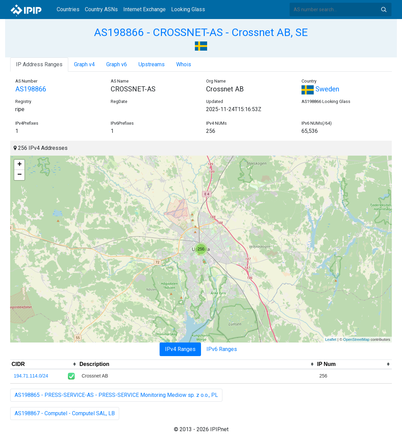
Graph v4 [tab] (84, 64)
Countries (68, 9)
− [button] (19, 175)
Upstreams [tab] (152, 64)
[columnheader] (44, 364)
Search (383, 9)
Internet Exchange (144, 9)
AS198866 (30, 89)
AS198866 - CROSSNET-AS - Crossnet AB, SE (201, 32)
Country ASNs (101, 9)
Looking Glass (188, 9)
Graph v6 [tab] (116, 64)
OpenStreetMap (356, 339)
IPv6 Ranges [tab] (221, 349)
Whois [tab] (183, 64)
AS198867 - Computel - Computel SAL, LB (65, 413)
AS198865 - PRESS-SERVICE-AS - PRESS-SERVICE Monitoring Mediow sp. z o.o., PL (116, 395)
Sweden (320, 89)
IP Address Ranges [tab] (39, 64)
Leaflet (330, 339)
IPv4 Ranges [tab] (180, 349)
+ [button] (19, 165)
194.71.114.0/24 (31, 376)
